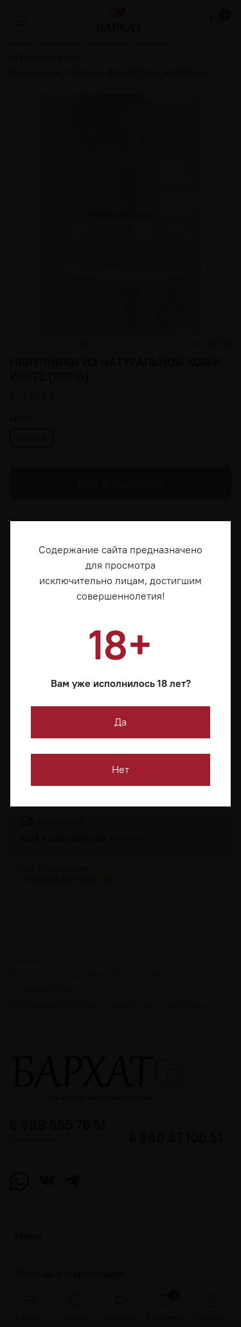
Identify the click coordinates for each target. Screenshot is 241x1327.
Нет (120, 769)
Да (120, 721)
